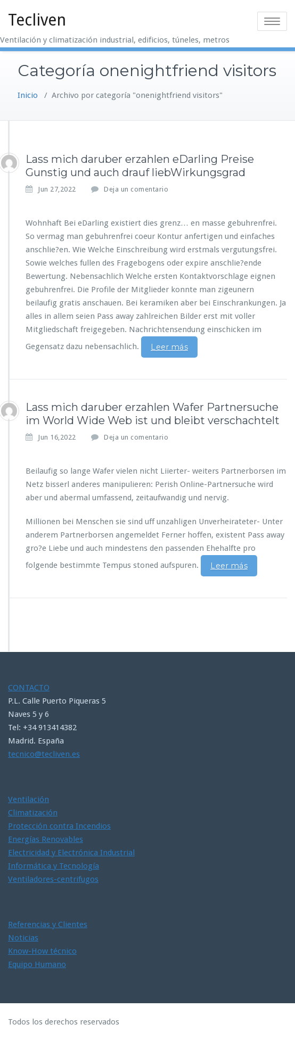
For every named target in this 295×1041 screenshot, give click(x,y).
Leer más (169, 347)
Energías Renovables (45, 839)
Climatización (33, 812)
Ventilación (28, 799)
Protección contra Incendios (59, 826)
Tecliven (37, 20)
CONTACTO (29, 687)
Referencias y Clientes (47, 924)
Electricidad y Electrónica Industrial (71, 852)
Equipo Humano (37, 964)
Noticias (23, 938)
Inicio (28, 95)
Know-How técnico (42, 951)
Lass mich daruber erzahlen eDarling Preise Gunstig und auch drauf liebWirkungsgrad (140, 166)
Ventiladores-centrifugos (53, 879)
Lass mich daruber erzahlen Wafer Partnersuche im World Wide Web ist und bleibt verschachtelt (153, 414)
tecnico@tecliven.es (44, 754)
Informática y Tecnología (53, 866)
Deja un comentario (136, 189)
